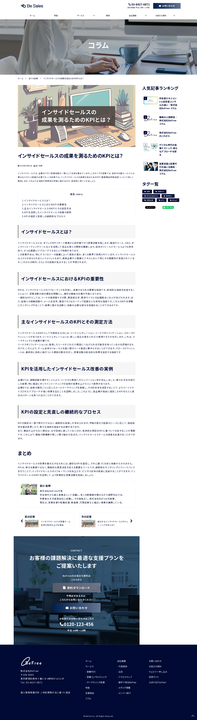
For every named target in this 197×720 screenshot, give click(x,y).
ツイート (149, 206)
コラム (88, 698)
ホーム (32, 15)
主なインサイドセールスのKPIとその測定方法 (48, 208)
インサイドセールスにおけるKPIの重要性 (46, 204)
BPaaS (173, 200)
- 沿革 (120, 671)
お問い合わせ (168, 5)
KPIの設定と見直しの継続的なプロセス (45, 216)
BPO (161, 200)
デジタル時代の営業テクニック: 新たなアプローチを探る (168, 149)
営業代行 (160, 191)
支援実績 (89, 693)
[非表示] (79, 194)
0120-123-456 (78, 624)
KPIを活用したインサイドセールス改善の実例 (49, 212)
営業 (147, 191)
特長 (56, 15)
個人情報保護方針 (30, 692)
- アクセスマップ (124, 677)
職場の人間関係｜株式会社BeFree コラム (168, 120)
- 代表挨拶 (122, 666)
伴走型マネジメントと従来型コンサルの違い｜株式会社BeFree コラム (168, 103)
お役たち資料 (160, 15)
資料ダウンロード (78, 588)
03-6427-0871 (140, 4)
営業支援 (148, 200)
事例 (108, 15)
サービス (80, 15)
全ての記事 (33, 78)
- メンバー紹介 (124, 693)
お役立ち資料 (155, 666)
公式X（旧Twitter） (158, 682)
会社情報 (132, 15)
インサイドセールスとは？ (38, 200)
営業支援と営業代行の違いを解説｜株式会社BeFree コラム (168, 168)
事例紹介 (168, 196)
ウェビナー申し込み (158, 671)
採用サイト (154, 677)
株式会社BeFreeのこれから (167, 134)
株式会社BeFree (151, 196)
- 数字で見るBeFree (126, 682)
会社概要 (121, 661)
